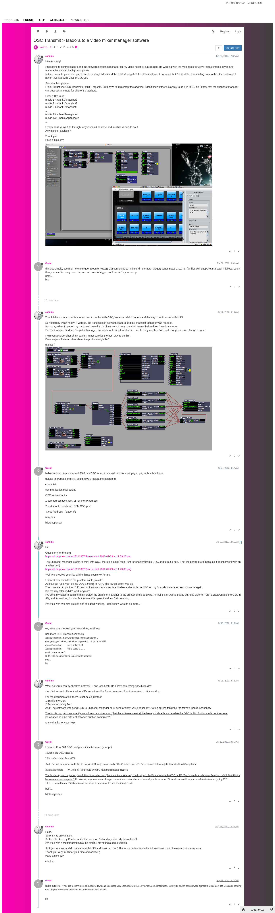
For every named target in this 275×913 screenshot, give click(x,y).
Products (11, 19)
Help (41, 19)
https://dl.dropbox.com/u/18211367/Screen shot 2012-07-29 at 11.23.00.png (88, 569)
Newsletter (80, 19)
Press (230, 3)
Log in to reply (232, 48)
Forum (28, 19)
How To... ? (45, 47)
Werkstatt (58, 19)
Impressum (254, 3)
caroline (49, 56)
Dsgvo (240, 3)
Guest (48, 263)
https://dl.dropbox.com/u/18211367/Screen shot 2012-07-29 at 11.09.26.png (88, 556)
